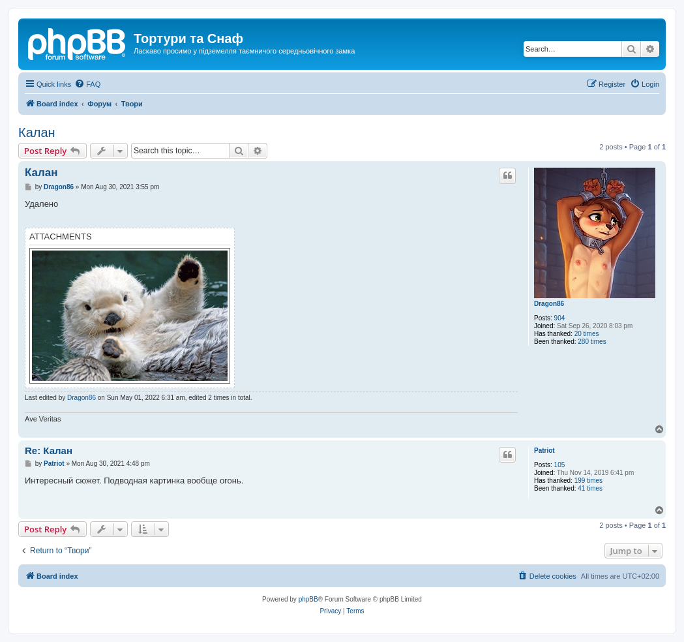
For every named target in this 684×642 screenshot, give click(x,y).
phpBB (308, 599)
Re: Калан (48, 450)
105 (559, 464)
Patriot (544, 450)
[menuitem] (87, 84)
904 (559, 318)
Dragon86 (549, 303)
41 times (590, 488)
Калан (36, 132)
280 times (592, 341)
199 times (588, 480)
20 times (586, 333)
